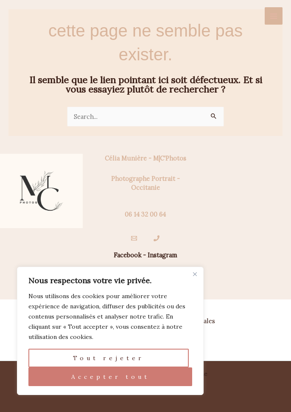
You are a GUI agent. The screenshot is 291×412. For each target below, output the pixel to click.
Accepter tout (110, 377)
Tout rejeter (108, 358)
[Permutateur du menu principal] (274, 16)
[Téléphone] (156, 238)
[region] (110, 331)
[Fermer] (195, 274)
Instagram (162, 255)
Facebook (127, 255)
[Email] (134, 238)
